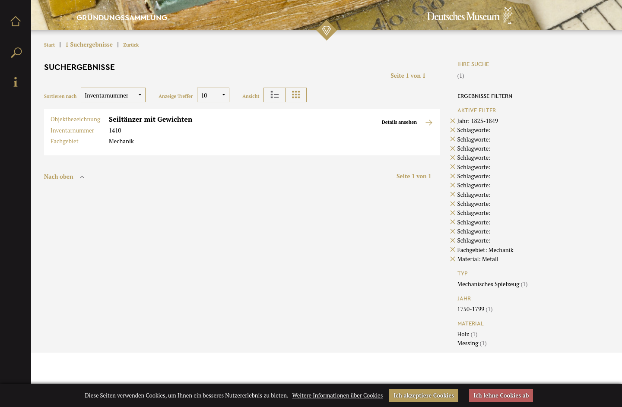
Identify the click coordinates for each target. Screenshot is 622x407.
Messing (472, 343)
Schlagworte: (474, 130)
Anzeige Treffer (176, 96)
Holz (467, 334)
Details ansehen (407, 122)
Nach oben (65, 176)
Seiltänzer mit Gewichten (150, 119)
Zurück (131, 45)
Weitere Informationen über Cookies (337, 395)
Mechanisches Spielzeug (492, 284)
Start (49, 45)
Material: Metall (477, 259)
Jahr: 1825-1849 (477, 121)
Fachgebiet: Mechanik (485, 250)
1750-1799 (475, 309)
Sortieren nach (60, 96)
